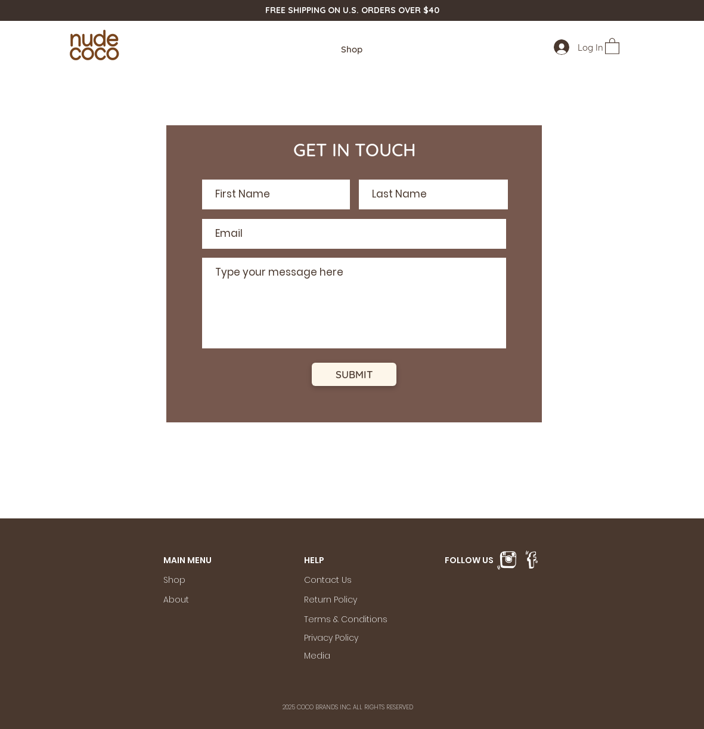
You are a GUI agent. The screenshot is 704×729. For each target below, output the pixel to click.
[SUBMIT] (354, 374)
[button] (612, 45)
